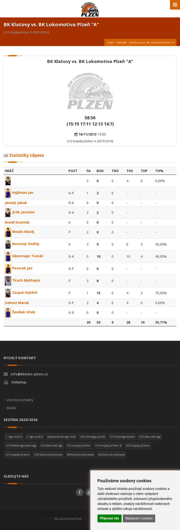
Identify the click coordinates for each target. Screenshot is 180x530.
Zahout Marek (17, 302)
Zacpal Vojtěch (21, 292)
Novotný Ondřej (22, 243)
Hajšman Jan (19, 192)
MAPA (11, 408)
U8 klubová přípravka (80, 454)
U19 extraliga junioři (92, 436)
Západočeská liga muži (61, 436)
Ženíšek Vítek (20, 312)
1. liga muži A (14, 436)
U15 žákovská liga (150, 436)
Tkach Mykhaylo (22, 280)
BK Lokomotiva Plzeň (68, 518)
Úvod (110, 42)
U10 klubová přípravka (48, 454)
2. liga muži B (34, 436)
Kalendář (122, 42)
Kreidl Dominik (17, 222)
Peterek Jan (18, 268)
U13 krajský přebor (79, 445)
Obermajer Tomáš (24, 256)
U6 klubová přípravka (111, 454)
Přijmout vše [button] (109, 518)
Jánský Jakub (16, 202)
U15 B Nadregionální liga (21, 445)
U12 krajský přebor (138, 445)
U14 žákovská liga (51, 445)
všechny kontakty (19, 400)
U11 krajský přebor (18, 454)
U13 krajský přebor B (108, 445)
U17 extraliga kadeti (122, 436)
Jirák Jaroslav (20, 212)
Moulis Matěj (19, 231)
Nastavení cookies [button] (139, 518)
